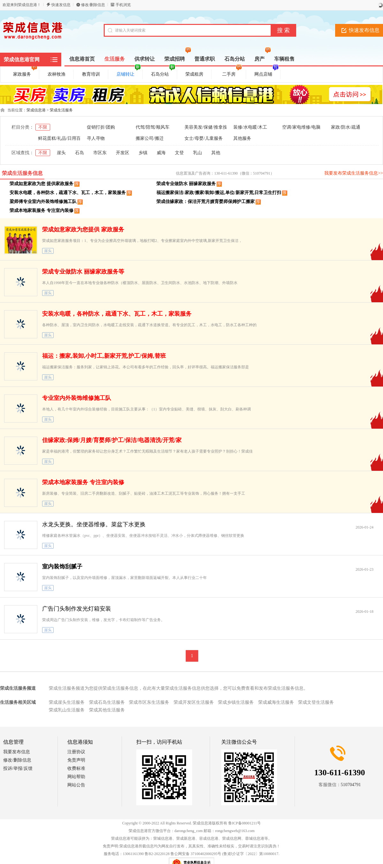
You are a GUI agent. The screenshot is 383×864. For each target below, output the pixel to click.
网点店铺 (266, 73)
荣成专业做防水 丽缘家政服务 (186, 183)
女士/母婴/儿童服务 (203, 138)
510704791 (351, 784)
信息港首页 (82, 59)
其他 (215, 152)
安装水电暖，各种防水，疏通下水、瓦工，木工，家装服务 (68, 192)
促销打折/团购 (101, 127)
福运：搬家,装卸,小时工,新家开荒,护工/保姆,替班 (104, 356)
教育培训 (91, 74)
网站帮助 (76, 776)
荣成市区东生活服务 (149, 702)
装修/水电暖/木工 (250, 127)
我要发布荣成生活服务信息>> (353, 173)
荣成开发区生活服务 (194, 702)
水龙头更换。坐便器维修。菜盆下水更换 (94, 524)
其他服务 (242, 138)
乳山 (197, 152)
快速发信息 (61, 5)
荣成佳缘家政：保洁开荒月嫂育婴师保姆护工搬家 (205, 201)
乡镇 (143, 152)
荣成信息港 (36, 110)
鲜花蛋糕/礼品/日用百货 (61, 138)
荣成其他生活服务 (107, 710)
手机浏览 (123, 5)
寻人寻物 (96, 138)
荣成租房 (194, 74)
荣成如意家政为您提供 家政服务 (83, 229)
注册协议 (76, 751)
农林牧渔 (56, 74)
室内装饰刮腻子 (62, 566)
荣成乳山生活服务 (67, 710)
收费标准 (76, 768)
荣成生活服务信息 (22, 173)
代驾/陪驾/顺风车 (152, 127)
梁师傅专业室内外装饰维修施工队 (43, 201)
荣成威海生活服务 (276, 702)
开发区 (122, 152)
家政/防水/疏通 (345, 127)
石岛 (79, 152)
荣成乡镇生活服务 (236, 702)
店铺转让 (128, 73)
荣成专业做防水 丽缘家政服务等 (83, 271)
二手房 (232, 73)
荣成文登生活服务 (316, 702)
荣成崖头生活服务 (67, 702)
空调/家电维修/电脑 (301, 127)
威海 (161, 152)
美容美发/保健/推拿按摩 (208, 127)
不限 (42, 127)
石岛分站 (163, 73)
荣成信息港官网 (22, 59)
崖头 (61, 152)
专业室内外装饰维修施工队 (76, 398)
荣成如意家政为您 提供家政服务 (41, 183)
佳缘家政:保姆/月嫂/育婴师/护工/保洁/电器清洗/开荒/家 (112, 440)
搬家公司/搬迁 (150, 138)
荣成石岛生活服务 (107, 702)
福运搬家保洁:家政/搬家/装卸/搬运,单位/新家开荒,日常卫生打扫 (218, 192)
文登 (179, 152)
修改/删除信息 (93, 5)
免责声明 (76, 760)
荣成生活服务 (61, 110)
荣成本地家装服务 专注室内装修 (41, 210)
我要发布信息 (16, 751)
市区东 (100, 152)
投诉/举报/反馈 (18, 768)
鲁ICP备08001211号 (244, 823)
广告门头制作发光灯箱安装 (76, 608)
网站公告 (76, 785)
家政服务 (25, 73)
